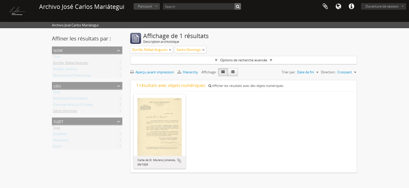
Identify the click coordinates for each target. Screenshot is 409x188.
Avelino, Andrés (65, 70)
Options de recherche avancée (243, 60)
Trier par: (289, 72)
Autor (57, 147)
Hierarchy (188, 72)
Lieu (57, 85)
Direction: (328, 72)
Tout (56, 57)
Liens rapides (351, 6)
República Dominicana (70, 99)
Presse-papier (325, 6)
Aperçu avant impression (152, 72)
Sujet (58, 121)
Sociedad (60, 134)
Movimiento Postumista (72, 76)
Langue (338, 6)
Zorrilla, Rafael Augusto (70, 63)
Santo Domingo (65, 111)
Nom (58, 50)
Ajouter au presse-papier (179, 160)
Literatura (60, 141)
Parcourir (145, 6)
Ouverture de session (382, 6)
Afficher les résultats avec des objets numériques (246, 86)
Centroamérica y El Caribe (73, 105)
